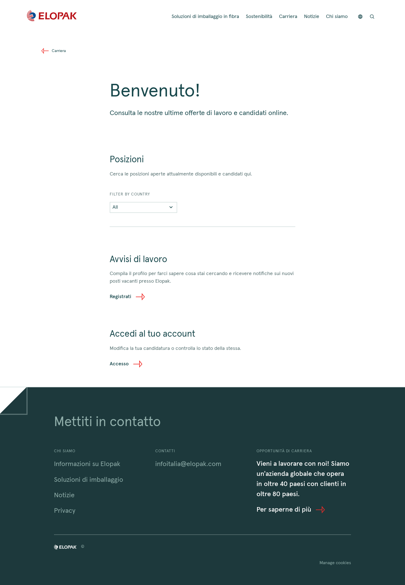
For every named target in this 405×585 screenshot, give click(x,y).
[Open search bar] (372, 16)
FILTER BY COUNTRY (130, 194)
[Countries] (360, 16)
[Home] (52, 16)
